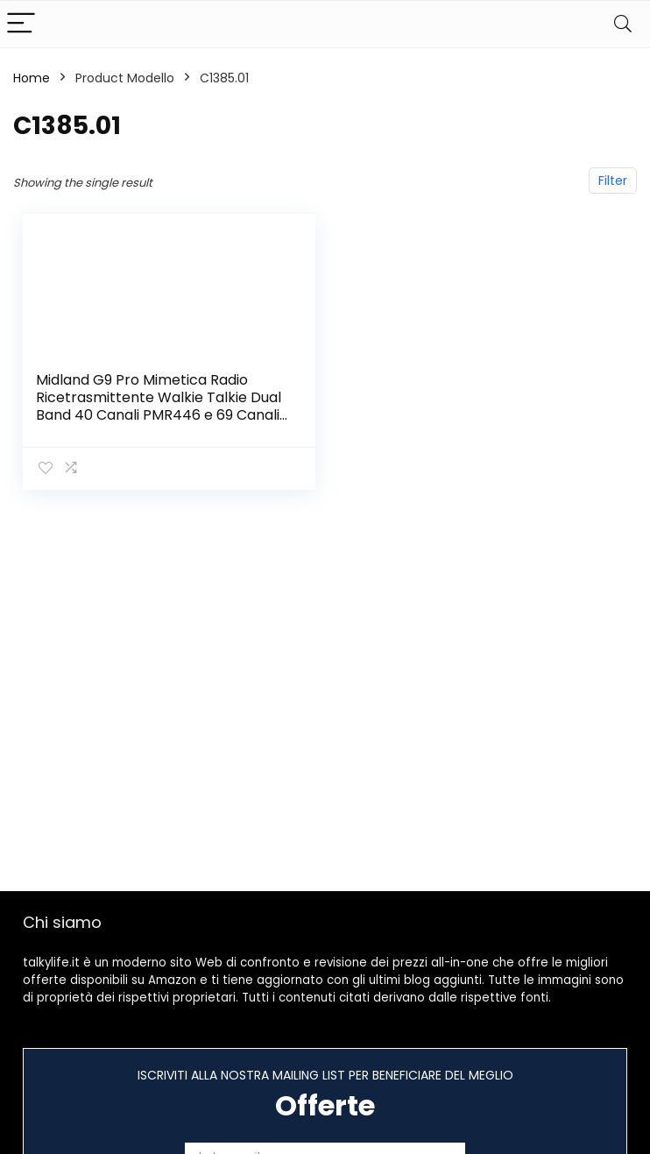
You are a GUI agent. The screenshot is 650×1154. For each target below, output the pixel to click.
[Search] (623, 24)
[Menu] (21, 24)
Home (31, 78)
